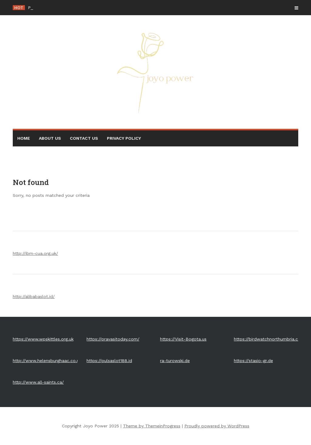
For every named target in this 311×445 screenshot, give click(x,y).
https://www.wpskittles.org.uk (43, 339)
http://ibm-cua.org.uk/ (35, 253)
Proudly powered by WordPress (216, 425)
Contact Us (84, 138)
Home (23, 138)
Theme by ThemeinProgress (151, 425)
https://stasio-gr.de (253, 360)
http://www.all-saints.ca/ (38, 382)
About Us (50, 138)
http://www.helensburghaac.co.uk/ (48, 360)
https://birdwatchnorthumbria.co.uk (270, 339)
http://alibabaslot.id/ (34, 296)
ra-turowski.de (175, 360)
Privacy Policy (124, 138)
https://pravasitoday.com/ (113, 339)
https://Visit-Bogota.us (183, 339)
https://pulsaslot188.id (109, 360)
